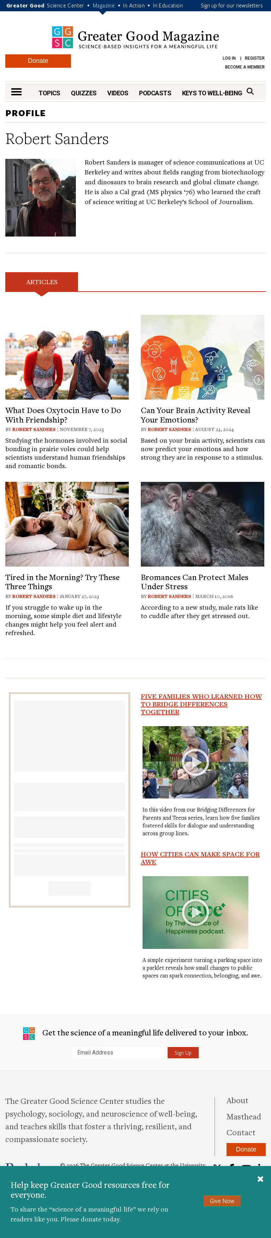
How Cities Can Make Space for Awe (200, 857)
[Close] (260, 1180)
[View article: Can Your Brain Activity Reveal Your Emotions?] (202, 356)
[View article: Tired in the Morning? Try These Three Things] (67, 523)
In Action (134, 5)
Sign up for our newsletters (232, 5)
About (237, 1100)
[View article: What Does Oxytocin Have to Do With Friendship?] (67, 356)
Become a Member (245, 67)
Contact (241, 1132)
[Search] (250, 91)
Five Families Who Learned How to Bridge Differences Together (201, 704)
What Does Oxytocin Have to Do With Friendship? (63, 414)
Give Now (222, 1201)
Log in (229, 58)
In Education (168, 5)
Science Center (65, 5)
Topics (49, 93)
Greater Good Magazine (135, 37)
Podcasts (155, 93)
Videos (117, 93)
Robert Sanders (34, 429)
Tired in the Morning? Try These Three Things (62, 581)
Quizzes (83, 93)
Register (255, 58)
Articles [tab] (42, 281)
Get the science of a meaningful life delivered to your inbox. (135, 1033)
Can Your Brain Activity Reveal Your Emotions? (195, 414)
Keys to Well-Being (212, 93)
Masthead (244, 1116)
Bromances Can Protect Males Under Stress (194, 581)
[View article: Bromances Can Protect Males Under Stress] (202, 523)
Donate (38, 60)
